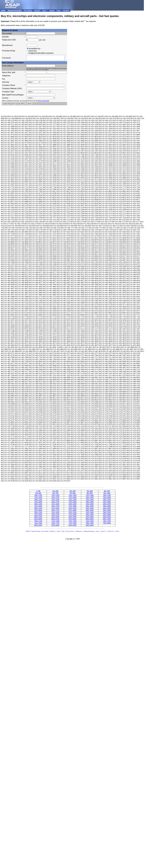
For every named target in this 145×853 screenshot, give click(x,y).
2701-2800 (72, 503)
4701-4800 (72, 511)
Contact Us (111, 532)
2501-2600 (38, 503)
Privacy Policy (70, 532)
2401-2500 (107, 500)
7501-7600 (38, 524)
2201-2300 (72, 500)
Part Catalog (45, 532)
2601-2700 (55, 503)
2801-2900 (90, 503)
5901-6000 (107, 515)
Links (58, 532)
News (97, 532)
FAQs (63, 532)
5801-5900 (90, 515)
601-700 (55, 494)
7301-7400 (90, 522)
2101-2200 (55, 500)
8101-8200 (55, 526)
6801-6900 (90, 520)
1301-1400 (90, 496)
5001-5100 (38, 513)
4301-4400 (90, 509)
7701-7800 (72, 524)
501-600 (38, 494)
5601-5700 (55, 515)
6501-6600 (38, 520)
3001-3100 (38, 505)
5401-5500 (107, 513)
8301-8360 (90, 526)
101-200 (55, 492)
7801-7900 (90, 524)
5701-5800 (72, 515)
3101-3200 (55, 505)
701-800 (72, 494)
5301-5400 (90, 513)
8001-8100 (38, 526)
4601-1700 (55, 511)
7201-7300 (72, 522)
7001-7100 (38, 522)
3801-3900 (90, 507)
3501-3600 (38, 507)
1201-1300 (72, 496)
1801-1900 (90, 498)
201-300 (72, 492)
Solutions (52, 532)
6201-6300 (72, 518)
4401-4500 (107, 509)
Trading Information (88, 532)
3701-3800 (72, 507)
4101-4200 (55, 509)
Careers (117, 532)
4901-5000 (107, 511)
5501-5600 (38, 515)
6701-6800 (72, 520)
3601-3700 (55, 507)
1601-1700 (55, 498)
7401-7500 (107, 522)
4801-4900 (90, 511)
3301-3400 (90, 505)
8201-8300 (72, 526)
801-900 (90, 494)
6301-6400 (90, 518)
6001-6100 (38, 518)
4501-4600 (38, 511)
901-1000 (106, 494)
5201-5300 (72, 513)
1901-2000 (107, 498)
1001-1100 (38, 496)
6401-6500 (107, 518)
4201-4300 (72, 509)
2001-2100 (38, 500)
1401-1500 (107, 496)
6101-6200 (55, 518)
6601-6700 (55, 520)
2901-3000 (107, 503)
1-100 (38, 492)
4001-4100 (38, 509)
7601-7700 (55, 524)
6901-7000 (107, 520)
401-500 (107, 492)
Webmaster (79, 532)
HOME (28, 532)
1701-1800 (72, 498)
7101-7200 (55, 522)
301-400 (90, 492)
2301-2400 (90, 500)
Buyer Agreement (43, 102)
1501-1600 (38, 498)
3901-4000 (107, 507)
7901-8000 (107, 524)
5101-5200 (55, 513)
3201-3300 (72, 505)
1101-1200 (55, 496)
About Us (103, 532)
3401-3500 (107, 505)
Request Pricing (35, 532)
